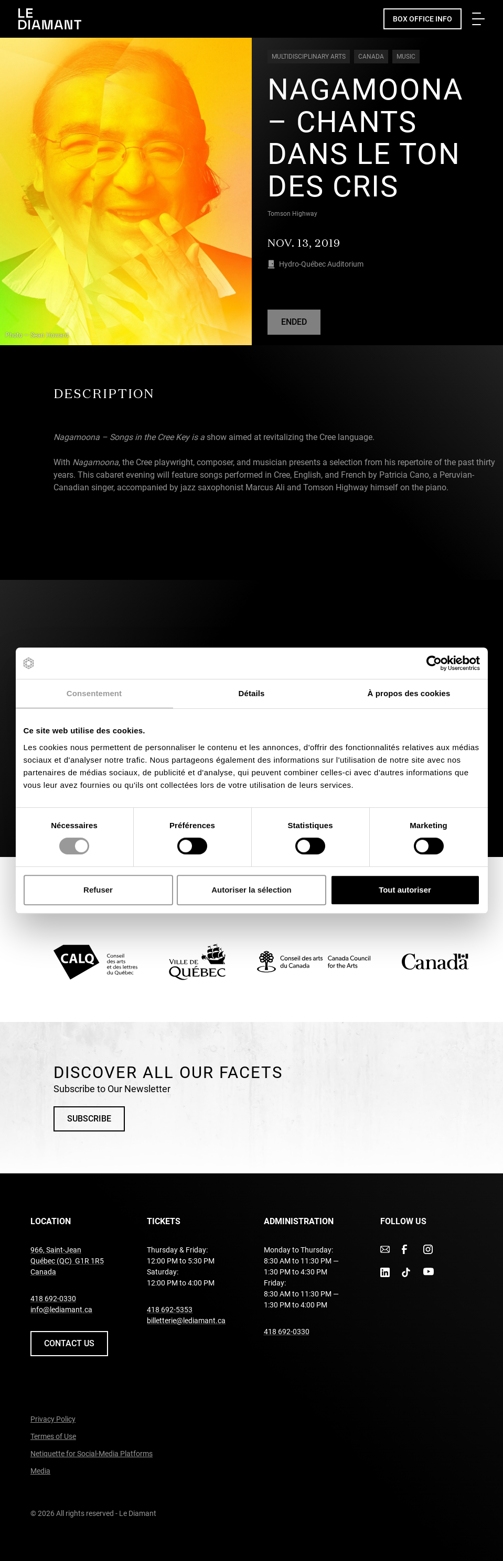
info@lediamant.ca (61, 1309)
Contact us (69, 1343)
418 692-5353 (169, 1309)
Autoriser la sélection (251, 889)
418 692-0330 (53, 1298)
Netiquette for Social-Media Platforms (91, 1453)
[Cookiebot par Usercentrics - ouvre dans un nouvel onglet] (434, 663)
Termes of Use (53, 1436)
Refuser (98, 889)
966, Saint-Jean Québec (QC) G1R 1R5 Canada (67, 1261)
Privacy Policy (53, 1419)
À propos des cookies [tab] (409, 693)
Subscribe (89, 1119)
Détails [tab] (252, 693)
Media (40, 1471)
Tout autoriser (405, 889)
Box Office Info (422, 19)
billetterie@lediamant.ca (186, 1320)
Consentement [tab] (94, 693)
